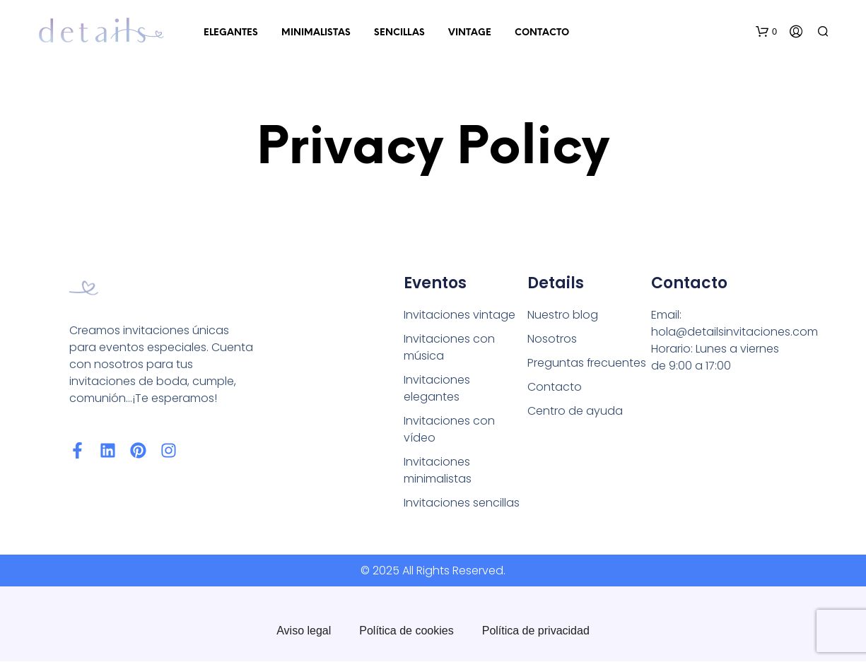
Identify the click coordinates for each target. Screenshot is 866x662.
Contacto (542, 32)
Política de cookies (406, 631)
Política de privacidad (536, 631)
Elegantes (231, 32)
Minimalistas (316, 32)
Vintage (469, 32)
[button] (766, 32)
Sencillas (399, 32)
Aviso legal (303, 631)
